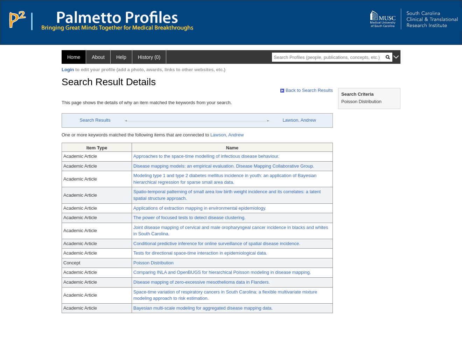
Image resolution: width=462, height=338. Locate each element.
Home (73, 57)
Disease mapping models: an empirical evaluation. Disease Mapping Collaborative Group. (223, 166)
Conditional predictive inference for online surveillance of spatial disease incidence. (216, 243)
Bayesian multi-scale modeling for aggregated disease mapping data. (203, 308)
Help (121, 57)
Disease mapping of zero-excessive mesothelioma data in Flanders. (201, 282)
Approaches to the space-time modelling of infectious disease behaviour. (206, 156)
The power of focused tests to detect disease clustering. (189, 217)
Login (68, 69)
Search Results (95, 120)
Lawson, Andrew (299, 120)
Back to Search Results (306, 90)
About (98, 57)
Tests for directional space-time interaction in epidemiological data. (200, 253)
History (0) (149, 57)
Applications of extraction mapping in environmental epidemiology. (199, 208)
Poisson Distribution (153, 262)
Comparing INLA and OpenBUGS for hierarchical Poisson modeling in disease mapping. (222, 272)
